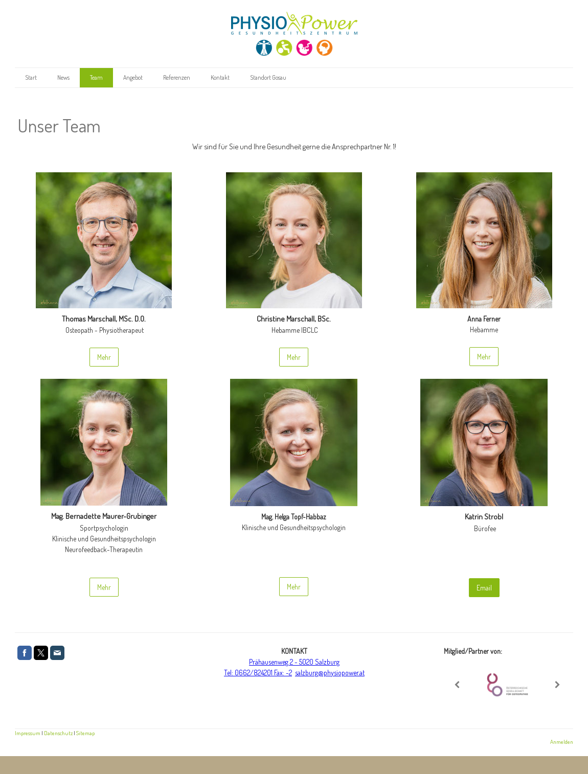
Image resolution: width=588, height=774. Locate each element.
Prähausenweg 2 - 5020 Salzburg (294, 661)
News (63, 77)
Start (31, 77)
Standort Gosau (268, 77)
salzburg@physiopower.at (330, 672)
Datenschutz (58, 733)
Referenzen (176, 77)
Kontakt (220, 77)
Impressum (27, 733)
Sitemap (85, 733)
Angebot (133, 77)
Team (96, 77)
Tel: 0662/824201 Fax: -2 (258, 672)
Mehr (104, 357)
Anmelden (561, 741)
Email (484, 587)
